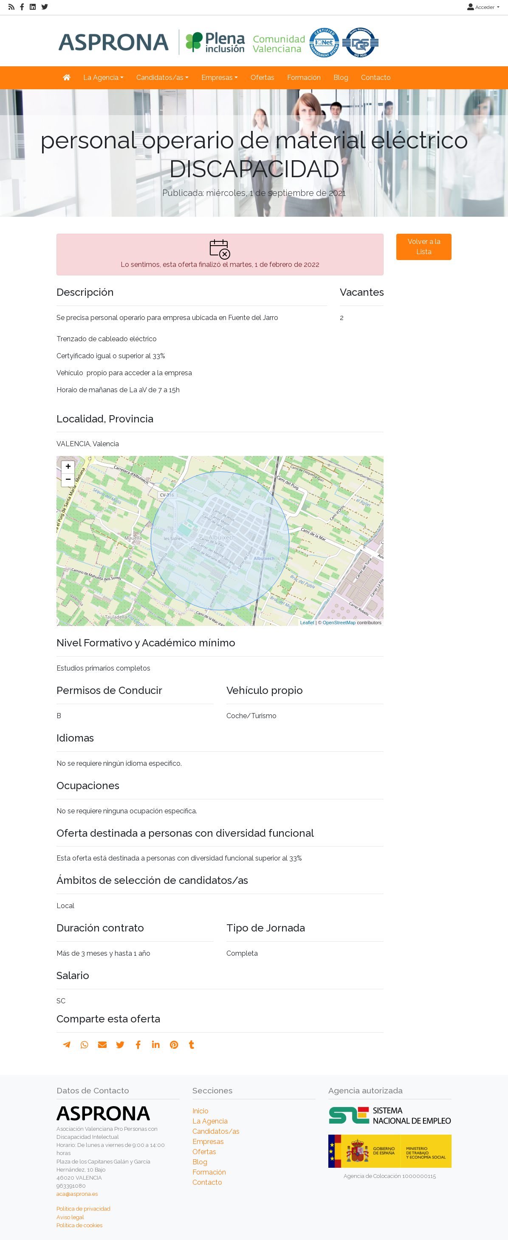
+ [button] (68, 467)
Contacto (376, 78)
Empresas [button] (217, 78)
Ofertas (262, 78)
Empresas (208, 1142)
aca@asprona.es (77, 1194)
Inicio (200, 1111)
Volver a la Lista (424, 247)
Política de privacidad (83, 1209)
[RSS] (11, 7)
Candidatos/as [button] (159, 78)
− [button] (68, 480)
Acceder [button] (481, 7)
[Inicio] (218, 36)
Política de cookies (79, 1225)
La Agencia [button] (101, 78)
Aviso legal (70, 1217)
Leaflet (307, 622)
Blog (340, 78)
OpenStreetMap (339, 622)
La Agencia (210, 1121)
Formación (304, 78)
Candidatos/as (216, 1131)
